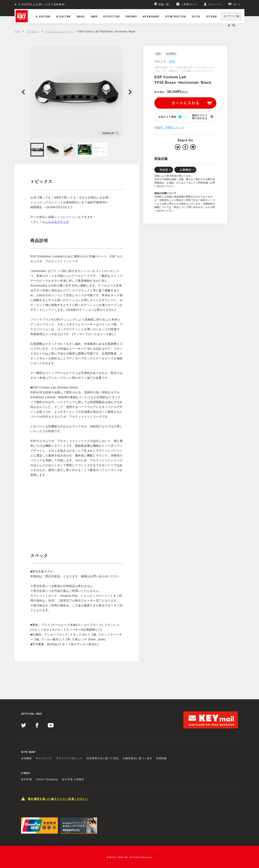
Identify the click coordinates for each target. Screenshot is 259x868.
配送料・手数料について (169, 127)
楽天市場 (26, 779)
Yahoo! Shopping (47, 779)
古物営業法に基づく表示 (137, 758)
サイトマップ (44, 758)
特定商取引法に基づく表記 (103, 758)
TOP (17, 31)
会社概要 (26, 758)
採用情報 (161, 758)
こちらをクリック (57, 221)
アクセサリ (32, 31)
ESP (172, 61)
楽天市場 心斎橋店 (73, 779)
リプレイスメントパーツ (59, 31)
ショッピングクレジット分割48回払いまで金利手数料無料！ (58, 4)
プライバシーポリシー (69, 758)
